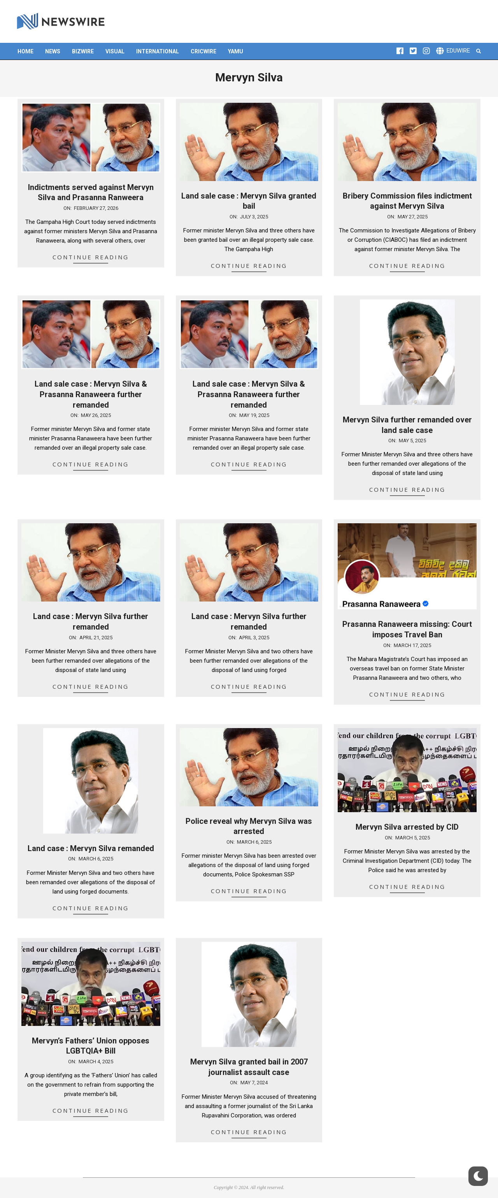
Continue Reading (91, 257)
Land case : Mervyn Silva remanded (91, 848)
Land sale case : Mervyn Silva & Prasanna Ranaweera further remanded (91, 394)
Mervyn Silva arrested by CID (407, 827)
